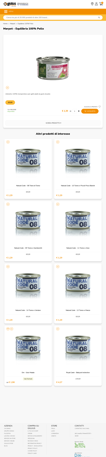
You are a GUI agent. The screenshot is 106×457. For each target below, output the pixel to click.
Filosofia (7, 433)
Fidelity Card (32, 453)
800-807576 (80, 445)
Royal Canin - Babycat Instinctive (78, 372)
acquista (89, 111)
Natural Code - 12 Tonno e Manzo (78, 310)
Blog (6, 446)
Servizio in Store (9, 438)
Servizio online (9, 441)
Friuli (53, 428)
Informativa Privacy (35, 443)
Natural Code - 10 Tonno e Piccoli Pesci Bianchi (78, 186)
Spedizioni (31, 438)
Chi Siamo (7, 428)
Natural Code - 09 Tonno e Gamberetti (28, 248)
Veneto (53, 436)
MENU (8, 11)
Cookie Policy (32, 451)
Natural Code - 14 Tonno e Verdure (28, 310)
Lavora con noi (9, 436)
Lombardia (55, 433)
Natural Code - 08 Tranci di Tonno (28, 186)
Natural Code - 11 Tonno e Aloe (77, 248)
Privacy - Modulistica (35, 446)
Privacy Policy (32, 448)
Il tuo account (33, 431)
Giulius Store (8, 443)
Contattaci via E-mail (82, 428)
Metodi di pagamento (35, 436)
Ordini (30, 433)
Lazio (53, 431)
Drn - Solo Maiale (28, 372)
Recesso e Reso (33, 441)
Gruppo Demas (9, 431)
